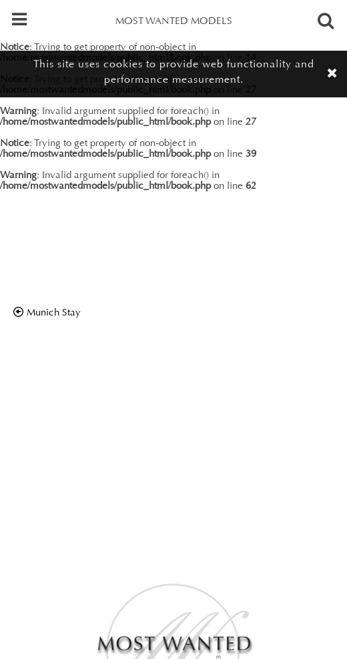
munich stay (54, 313)
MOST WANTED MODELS (173, 22)
